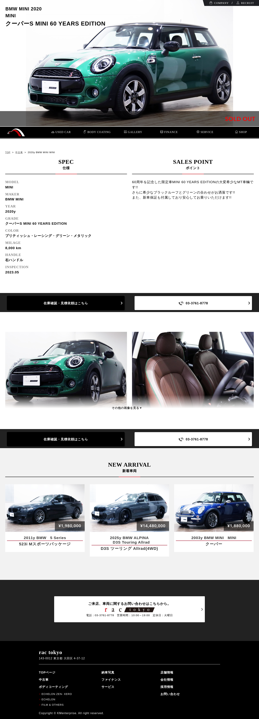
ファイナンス (111, 679)
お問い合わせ (170, 694)
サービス (107, 687)
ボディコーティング (53, 687)
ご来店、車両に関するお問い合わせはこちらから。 (129, 609)
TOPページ (47, 672)
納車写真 (107, 672)
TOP (7, 152)
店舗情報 (166, 672)
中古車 (19, 152)
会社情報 (166, 679)
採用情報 (166, 687)
